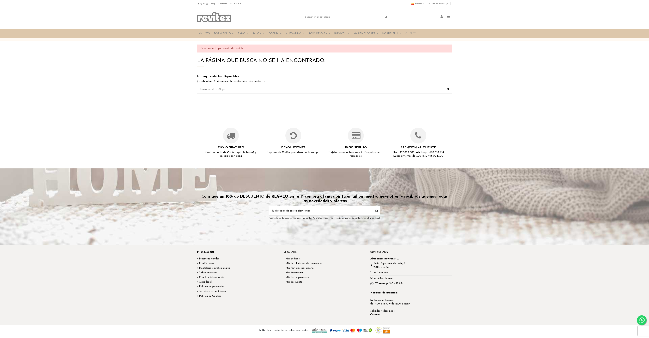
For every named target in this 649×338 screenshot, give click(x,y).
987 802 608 (235, 4)
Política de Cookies (210, 296)
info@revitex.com (383, 278)
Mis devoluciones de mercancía (304, 263)
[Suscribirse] (376, 210)
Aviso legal (205, 282)
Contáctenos (206, 263)
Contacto (223, 4)
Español (418, 4)
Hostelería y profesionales (214, 268)
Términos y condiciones (212, 291)
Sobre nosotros (208, 272)
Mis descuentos (295, 282)
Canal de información (211, 277)
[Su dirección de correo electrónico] (320, 210)
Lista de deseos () (438, 4)
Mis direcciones (294, 272)
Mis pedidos (293, 259)
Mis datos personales (298, 277)
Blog (213, 4)
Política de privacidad (211, 286)
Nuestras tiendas (209, 259)
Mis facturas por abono (300, 268)
